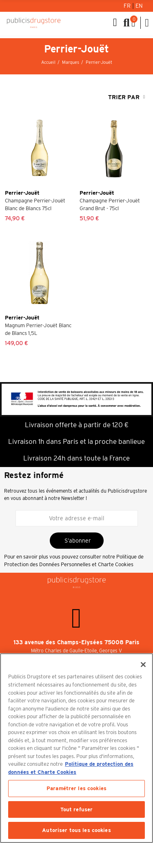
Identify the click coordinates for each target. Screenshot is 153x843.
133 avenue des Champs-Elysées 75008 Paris (76, 642)
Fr (128, 5)
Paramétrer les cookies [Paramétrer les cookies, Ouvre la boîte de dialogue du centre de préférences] (76, 788)
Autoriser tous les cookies (76, 830)
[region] (76, 748)
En (139, 5)
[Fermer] (143, 665)
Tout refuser (76, 809)
